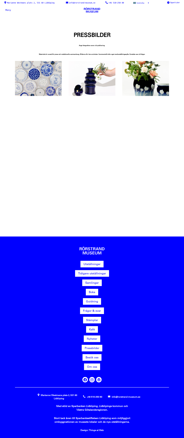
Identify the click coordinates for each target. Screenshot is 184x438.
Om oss (92, 366)
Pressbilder (92, 348)
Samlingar (92, 282)
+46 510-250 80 (116, 3)
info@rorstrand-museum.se (82, 3)
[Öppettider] (168, 2)
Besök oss (92, 357)
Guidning (92, 301)
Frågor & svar (92, 310)
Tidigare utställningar (92, 273)
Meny (8, 10)
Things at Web (96, 430)
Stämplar (92, 320)
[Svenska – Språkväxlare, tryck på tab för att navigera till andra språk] (141, 2)
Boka (92, 292)
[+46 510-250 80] (106, 2)
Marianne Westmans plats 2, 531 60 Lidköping (30, 3)
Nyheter (92, 338)
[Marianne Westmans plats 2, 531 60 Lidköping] (5, 2)
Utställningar (92, 264)
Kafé (92, 329)
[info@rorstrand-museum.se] (67, 2)
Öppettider (175, 3)
